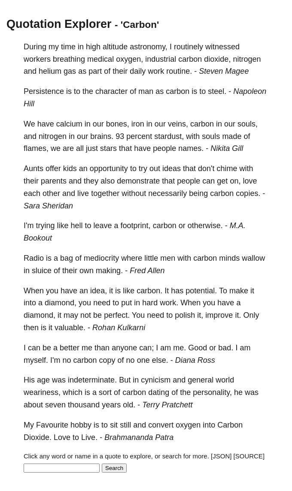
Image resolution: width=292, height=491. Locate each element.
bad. (225, 347)
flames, (36, 148)
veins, (178, 124)
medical (100, 59)
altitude (115, 46)
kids (70, 168)
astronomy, (148, 46)
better (69, 347)
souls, (247, 124)
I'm (28, 225)
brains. (101, 136)
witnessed (222, 46)
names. (191, 148)
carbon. (149, 290)
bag (66, 258)
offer (53, 168)
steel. (217, 91)
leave (103, 225)
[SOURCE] (249, 456)
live (83, 193)
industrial (160, 59)
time (68, 46)
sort (105, 392)
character (111, 91)
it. (238, 315)
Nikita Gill (226, 148)
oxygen (188, 425)
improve (219, 315)
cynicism (155, 380)
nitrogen (247, 59)
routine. (179, 71)
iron (137, 124)
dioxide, (217, 59)
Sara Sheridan (48, 206)
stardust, (169, 136)
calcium (69, 124)
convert (160, 425)
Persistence (44, 91)
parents (54, 181)
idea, (98, 290)
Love (62, 437)
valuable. (70, 327)
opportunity (109, 168)
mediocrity (101, 258)
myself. (36, 360)
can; (146, 347)
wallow (253, 258)
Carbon (230, 425)
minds (229, 258)
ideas (171, 168)
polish (185, 315)
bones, (117, 124)
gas (70, 71)
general (200, 380)
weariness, (42, 392)
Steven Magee (224, 71)
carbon (190, 59)
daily (138, 71)
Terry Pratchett (167, 405)
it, (200, 315)
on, (235, 181)
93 (120, 136)
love (250, 181)
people (164, 148)
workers (37, 59)
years (111, 405)
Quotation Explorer (59, 24)
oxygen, (129, 59)
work (156, 71)
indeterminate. (92, 380)
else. (160, 360)
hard (150, 302)
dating (158, 392)
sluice (42, 270)
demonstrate (138, 181)
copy (107, 360)
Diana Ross (195, 360)
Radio (34, 258)
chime (226, 168)
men (167, 258)
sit (114, 425)
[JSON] (221, 456)
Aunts (33, 168)
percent (139, 136)
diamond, (60, 302)
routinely (188, 46)
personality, (212, 392)
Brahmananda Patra (138, 437)
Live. (89, 437)
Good (197, 347)
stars (108, 148)
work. (169, 302)
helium (50, 71)
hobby (80, 425)
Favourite (52, 425)
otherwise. (205, 225)
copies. (248, 193)
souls (211, 136)
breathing (69, 59)
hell (76, 225)
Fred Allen (147, 270)
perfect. (117, 315)
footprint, (136, 225)
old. (129, 405)
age (43, 380)
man (145, 91)
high (93, 46)
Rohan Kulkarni (118, 327)
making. (109, 270)
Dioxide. (38, 437)
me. (179, 347)
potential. (201, 290)
